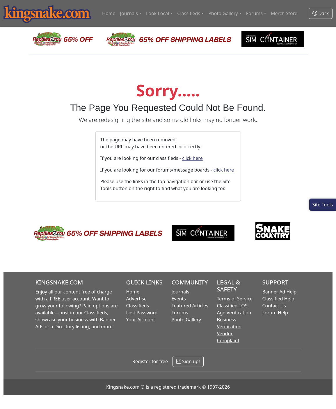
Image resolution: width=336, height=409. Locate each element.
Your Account (140, 319)
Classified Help (278, 299)
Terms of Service (235, 299)
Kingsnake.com (122, 387)
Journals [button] (129, 13)
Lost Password (141, 312)
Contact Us (274, 305)
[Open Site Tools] (322, 205)
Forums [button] (254, 13)
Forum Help (275, 312)
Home (108, 13)
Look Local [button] (157, 13)
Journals (180, 292)
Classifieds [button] (188, 13)
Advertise (136, 299)
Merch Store (284, 13)
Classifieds (137, 305)
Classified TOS (232, 305)
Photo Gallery (186, 319)
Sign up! (188, 361)
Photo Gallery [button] (223, 13)
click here (192, 158)
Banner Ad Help (279, 292)
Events (178, 299)
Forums (179, 312)
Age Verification (234, 312)
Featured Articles (189, 305)
